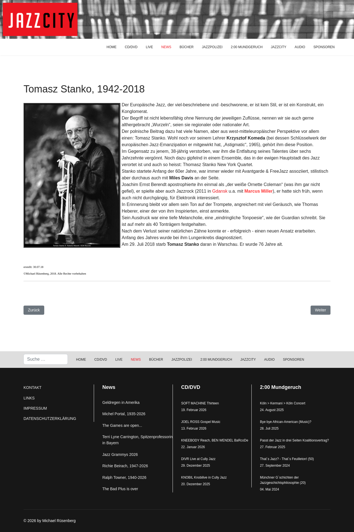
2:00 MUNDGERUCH (247, 47)
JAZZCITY (278, 47)
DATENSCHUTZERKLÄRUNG (50, 418)
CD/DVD (131, 47)
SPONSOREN (324, 47)
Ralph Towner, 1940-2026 (124, 477)
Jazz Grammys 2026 (120, 454)
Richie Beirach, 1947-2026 (125, 466)
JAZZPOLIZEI (212, 47)
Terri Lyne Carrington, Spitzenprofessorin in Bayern (137, 440)
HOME (111, 47)
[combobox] (46, 359)
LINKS (29, 398)
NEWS (166, 47)
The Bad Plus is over (120, 489)
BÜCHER (186, 47)
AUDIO (300, 47)
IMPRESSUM (35, 408)
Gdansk (219, 191)
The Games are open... (122, 425)
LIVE (149, 47)
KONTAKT (32, 387)
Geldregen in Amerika (121, 402)
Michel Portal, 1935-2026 (123, 414)
